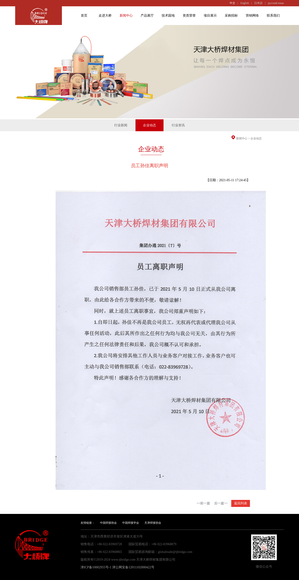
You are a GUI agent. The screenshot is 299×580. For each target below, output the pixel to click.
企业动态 (256, 138)
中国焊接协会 (108, 522)
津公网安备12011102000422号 (133, 567)
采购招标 (231, 15)
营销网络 (252, 15)
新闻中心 (126, 15)
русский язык (276, 3)
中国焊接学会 (130, 522)
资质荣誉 (189, 15)
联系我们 (273, 15)
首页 (84, 15)
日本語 (258, 3)
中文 (232, 3)
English (244, 3)
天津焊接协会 (152, 522)
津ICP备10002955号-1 (96, 567)
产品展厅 (147, 15)
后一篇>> (221, 503)
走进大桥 (105, 15)
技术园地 (168, 15)
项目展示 (210, 15)
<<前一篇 (203, 503)
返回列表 (240, 503)
